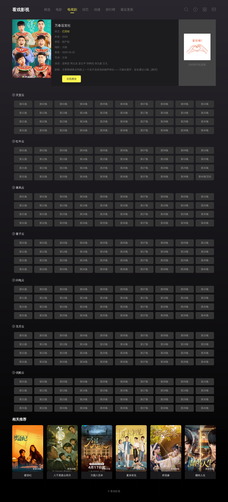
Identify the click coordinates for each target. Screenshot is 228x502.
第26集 (124, 121)
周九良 (74, 63)
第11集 (23, 112)
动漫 (97, 9)
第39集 (185, 130)
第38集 (164, 130)
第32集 (43, 130)
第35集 (104, 130)
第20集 (205, 112)
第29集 (185, 121)
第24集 (84, 121)
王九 (105, 63)
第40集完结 (204, 176)
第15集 (104, 112)
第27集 (144, 121)
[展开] (154, 69)
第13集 (63, 112)
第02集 (43, 104)
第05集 (104, 104)
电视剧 (72, 9)
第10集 (205, 104)
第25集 (104, 121)
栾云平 (82, 63)
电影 (59, 9)
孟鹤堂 (66, 63)
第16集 (124, 112)
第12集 (43, 112)
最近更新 (127, 9)
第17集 (144, 112)
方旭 (64, 57)
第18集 (164, 112)
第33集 (63, 130)
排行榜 (110, 9)
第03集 (63, 104)
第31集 (23, 130)
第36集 (124, 130)
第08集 (164, 104)
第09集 (185, 104)
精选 (47, 9)
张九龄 (98, 63)
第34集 (84, 130)
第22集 (43, 121)
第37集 (144, 130)
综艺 (85, 9)
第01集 (23, 104)
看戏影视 (20, 9)
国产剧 (66, 41)
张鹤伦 (90, 63)
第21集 (23, 121)
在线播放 (71, 78)
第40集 (205, 130)
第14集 (84, 112)
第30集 (205, 121)
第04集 (84, 104)
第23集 (63, 121)
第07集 (144, 104)
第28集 (164, 121)
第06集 (124, 104)
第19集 (185, 112)
